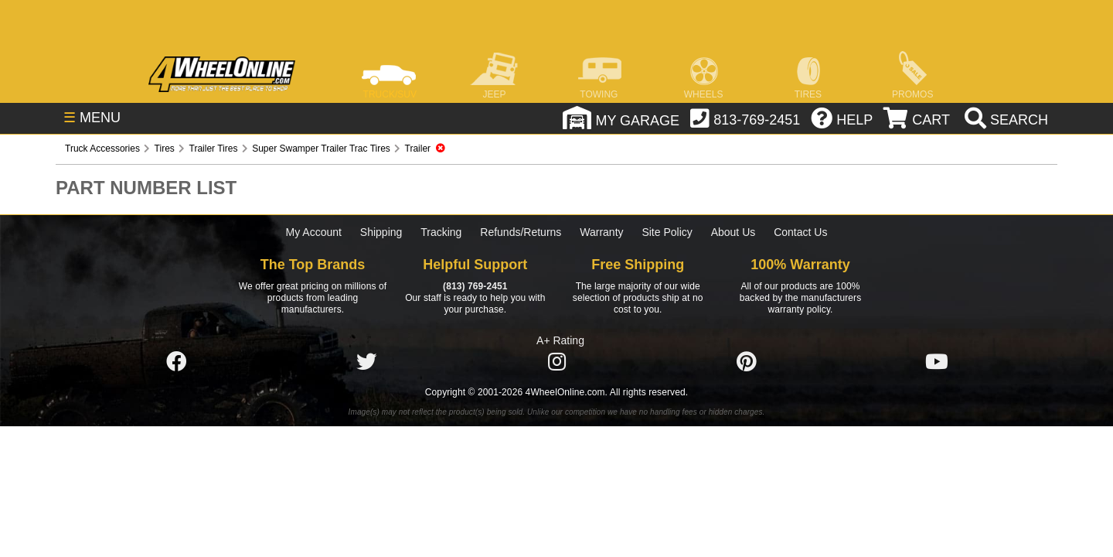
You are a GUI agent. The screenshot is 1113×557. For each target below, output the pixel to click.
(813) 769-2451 (475, 286)
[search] (1004, 120)
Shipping (381, 232)
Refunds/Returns (520, 232)
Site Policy (667, 232)
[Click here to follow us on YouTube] (936, 362)
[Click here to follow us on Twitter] (366, 362)
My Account (314, 232)
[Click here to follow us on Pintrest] (746, 362)
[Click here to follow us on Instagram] (556, 362)
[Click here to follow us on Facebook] (176, 362)
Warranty (601, 232)
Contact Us (800, 232)
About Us (733, 232)
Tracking (440, 232)
